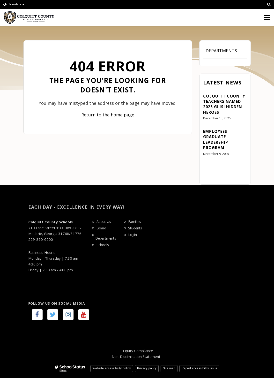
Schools (102, 244)
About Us (103, 221)
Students (135, 228)
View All (210, 167)
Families (134, 221)
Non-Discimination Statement (136, 356)
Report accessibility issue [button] (199, 368)
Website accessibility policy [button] (112, 368)
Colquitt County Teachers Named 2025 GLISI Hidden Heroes (224, 104)
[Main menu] (266, 17)
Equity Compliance (138, 350)
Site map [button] (169, 368)
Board (101, 228)
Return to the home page (107, 115)
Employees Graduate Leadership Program (215, 139)
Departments (221, 50)
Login (132, 234)
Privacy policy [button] (146, 368)
